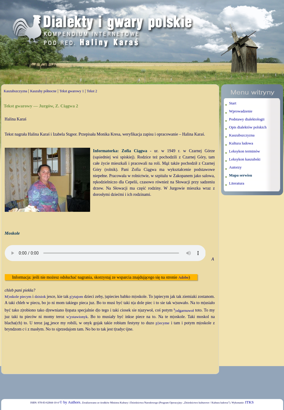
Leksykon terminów (244, 151)
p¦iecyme (163, 323)
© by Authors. (70, 402)
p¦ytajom (76, 296)
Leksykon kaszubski (245, 159)
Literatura (236, 183)
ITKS (249, 402)
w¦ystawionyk (77, 316)
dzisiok (40, 296)
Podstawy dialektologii (247, 119)
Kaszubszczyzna (15, 91)
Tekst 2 (92, 91)
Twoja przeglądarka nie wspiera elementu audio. (105, 253)
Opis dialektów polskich (248, 127)
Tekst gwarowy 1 (71, 91)
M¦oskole (12, 296)
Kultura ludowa (241, 143)
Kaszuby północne (43, 91)
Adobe (183, 277)
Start (233, 103)
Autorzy (235, 167)
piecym (25, 296)
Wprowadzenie (241, 111)
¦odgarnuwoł (184, 310)
